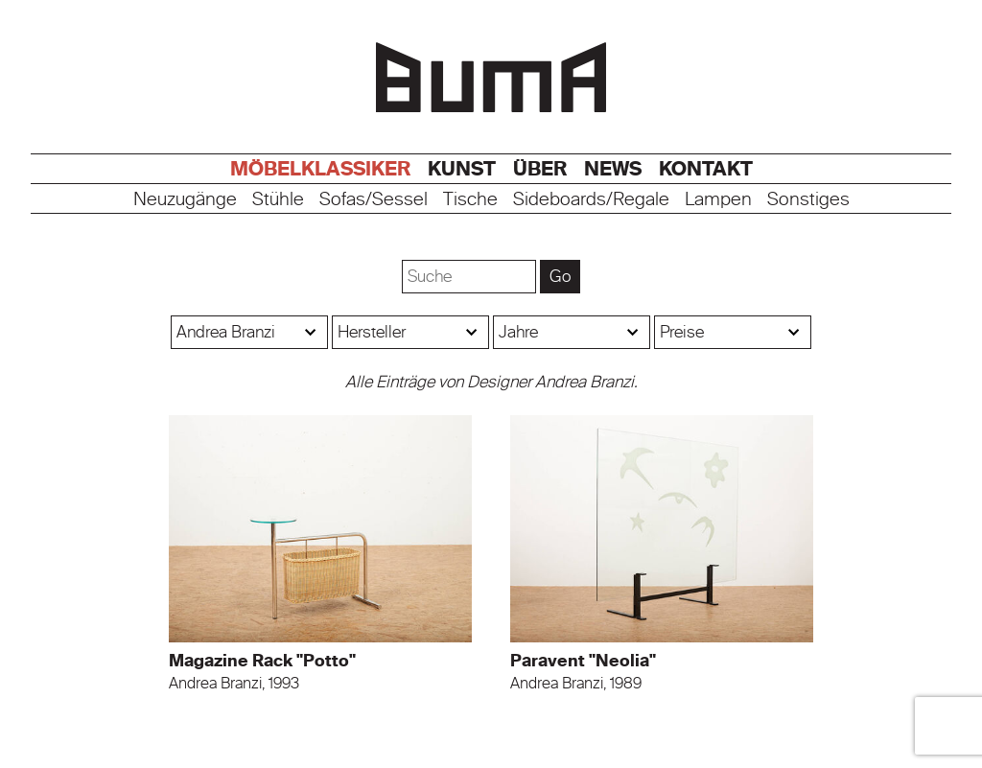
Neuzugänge (185, 200)
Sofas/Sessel (373, 200)
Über (540, 168)
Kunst (462, 168)
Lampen (718, 200)
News (613, 168)
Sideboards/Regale (591, 200)
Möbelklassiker (320, 168)
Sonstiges (808, 200)
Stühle (278, 200)
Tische (470, 200)
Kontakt (706, 168)
